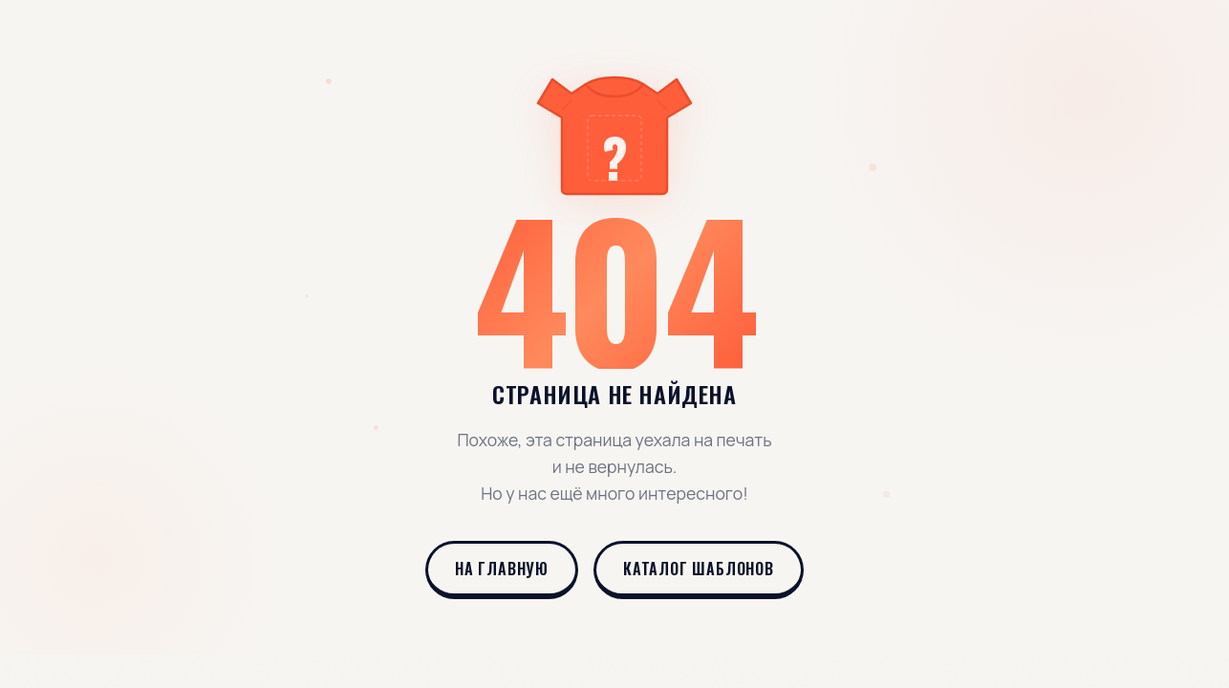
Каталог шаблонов (698, 568)
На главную (502, 568)
